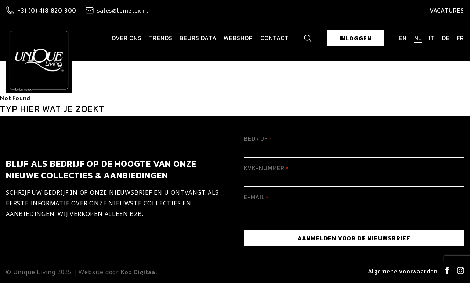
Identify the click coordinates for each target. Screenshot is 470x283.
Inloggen (355, 38)
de (446, 37)
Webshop (238, 37)
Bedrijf (257, 138)
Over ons (126, 37)
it (432, 37)
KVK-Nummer (266, 167)
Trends (161, 37)
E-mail (256, 196)
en (403, 37)
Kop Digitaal (139, 272)
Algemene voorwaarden (403, 271)
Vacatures (447, 10)
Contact (274, 37)
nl (418, 37)
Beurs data (198, 37)
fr (460, 37)
